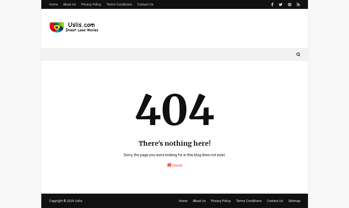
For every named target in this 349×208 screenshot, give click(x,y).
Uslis (78, 201)
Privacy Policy (91, 4)
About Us (69, 4)
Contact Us (145, 4)
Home (53, 4)
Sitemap (294, 201)
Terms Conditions (119, 4)
